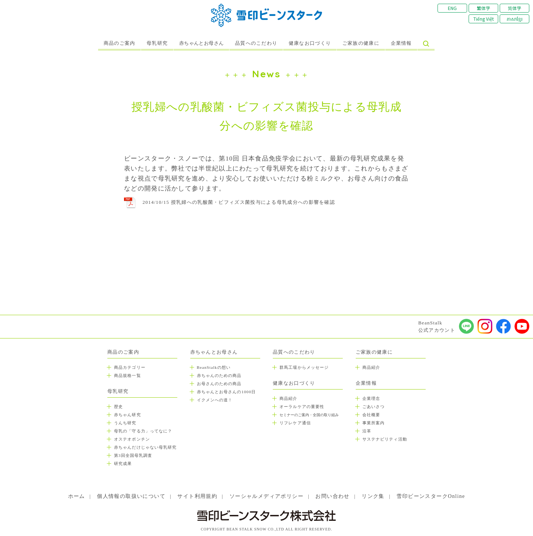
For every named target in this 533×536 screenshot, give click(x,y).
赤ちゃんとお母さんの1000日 (226, 392)
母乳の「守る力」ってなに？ (143, 431)
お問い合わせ (332, 496)
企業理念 (371, 398)
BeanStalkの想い (214, 367)
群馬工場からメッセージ (304, 367)
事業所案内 (373, 423)
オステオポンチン (132, 439)
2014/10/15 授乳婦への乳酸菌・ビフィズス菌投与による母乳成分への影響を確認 (239, 202)
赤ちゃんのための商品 (219, 375)
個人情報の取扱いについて (131, 496)
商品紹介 (288, 398)
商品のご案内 (119, 43)
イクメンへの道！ (215, 400)
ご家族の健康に (360, 43)
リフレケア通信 (295, 423)
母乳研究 (157, 43)
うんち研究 (125, 423)
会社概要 (371, 414)
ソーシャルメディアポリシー (266, 496)
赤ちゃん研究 (127, 414)
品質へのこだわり (256, 43)
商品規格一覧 (127, 375)
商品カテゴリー (129, 367)
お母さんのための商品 (219, 383)
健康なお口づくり (310, 43)
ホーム (76, 496)
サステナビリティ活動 (384, 439)
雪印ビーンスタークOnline (430, 496)
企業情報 (401, 43)
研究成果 (123, 463)
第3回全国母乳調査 (133, 455)
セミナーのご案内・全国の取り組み (309, 415)
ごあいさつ (373, 406)
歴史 (118, 406)
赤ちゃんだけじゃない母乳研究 (145, 447)
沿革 (366, 431)
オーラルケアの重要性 (301, 406)
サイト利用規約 (197, 496)
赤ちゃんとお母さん (201, 43)
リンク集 (373, 496)
